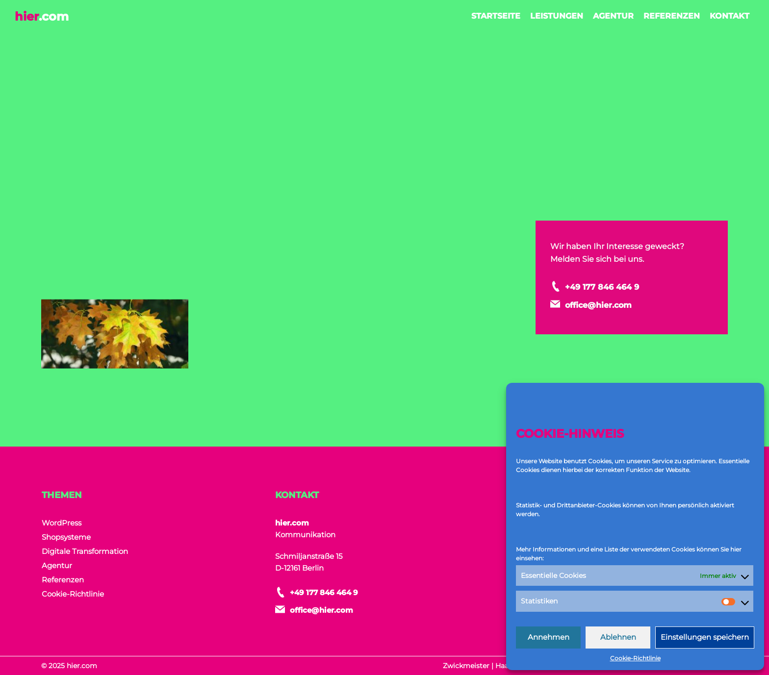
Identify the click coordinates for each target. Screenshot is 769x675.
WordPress (61, 522)
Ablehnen (618, 637)
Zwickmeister (466, 665)
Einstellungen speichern (705, 637)
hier (42, 16)
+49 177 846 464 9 (623, 286)
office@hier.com (618, 303)
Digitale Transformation (85, 551)
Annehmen (548, 637)
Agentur (613, 16)
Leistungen (556, 16)
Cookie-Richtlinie (635, 658)
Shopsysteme (66, 537)
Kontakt (729, 16)
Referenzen (671, 16)
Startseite (495, 16)
